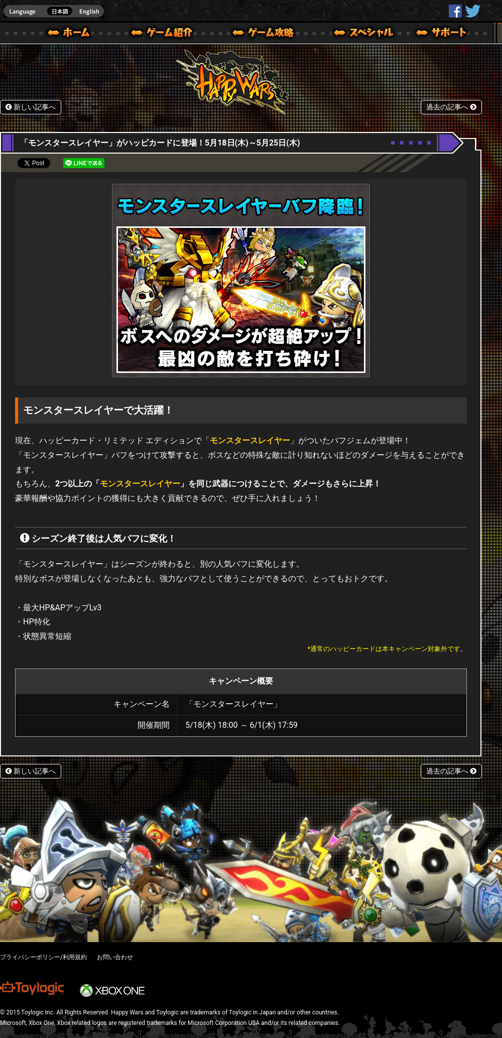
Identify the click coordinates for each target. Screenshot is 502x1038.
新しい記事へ (31, 107)
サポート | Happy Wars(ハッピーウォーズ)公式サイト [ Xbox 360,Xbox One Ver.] (442, 34)
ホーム (73, 34)
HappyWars (455, 11)
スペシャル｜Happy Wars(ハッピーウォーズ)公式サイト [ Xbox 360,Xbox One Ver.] (350, 34)
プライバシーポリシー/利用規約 (43, 957)
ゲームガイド (257, 34)
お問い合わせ (115, 957)
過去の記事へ (451, 107)
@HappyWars (472, 11)
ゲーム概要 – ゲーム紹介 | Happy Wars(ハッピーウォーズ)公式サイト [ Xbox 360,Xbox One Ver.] (165, 34)
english (54, 11)
